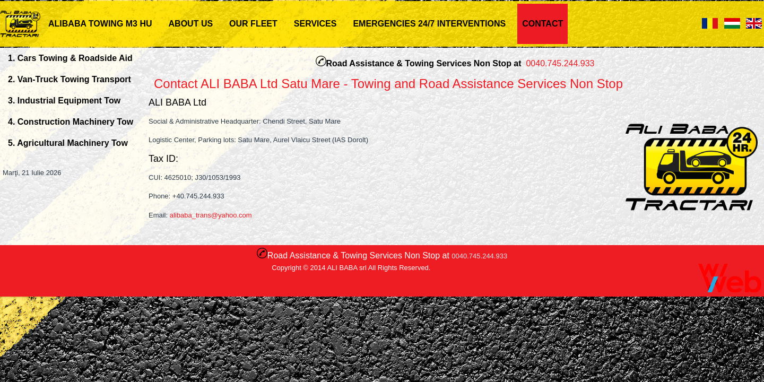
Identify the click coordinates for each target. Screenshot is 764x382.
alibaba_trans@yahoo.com (211, 215)
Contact (542, 23)
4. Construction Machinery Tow (70, 121)
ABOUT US (191, 23)
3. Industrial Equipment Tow (64, 100)
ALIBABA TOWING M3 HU (100, 23)
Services (315, 23)
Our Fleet (253, 23)
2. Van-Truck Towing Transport (69, 79)
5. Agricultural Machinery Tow (68, 142)
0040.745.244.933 (560, 63)
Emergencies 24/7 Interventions (429, 23)
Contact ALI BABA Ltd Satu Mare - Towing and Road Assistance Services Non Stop (388, 83)
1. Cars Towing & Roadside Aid (70, 58)
